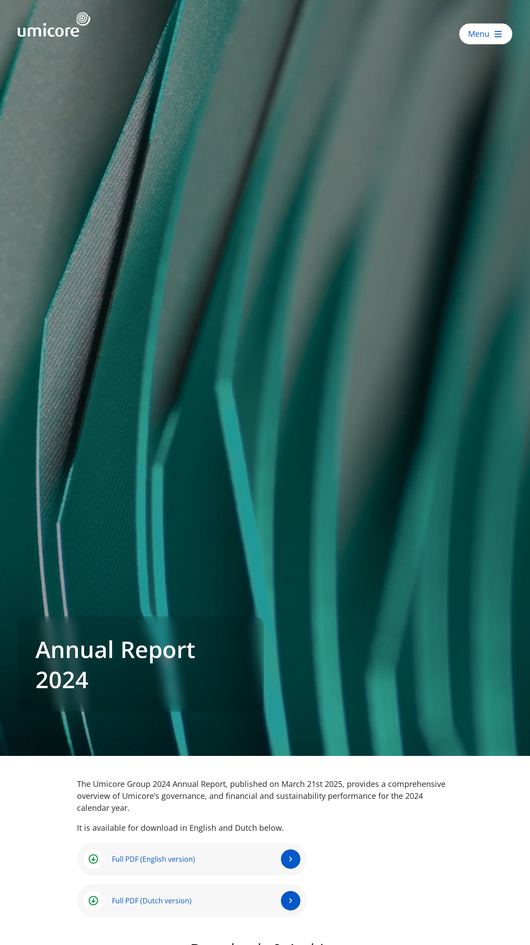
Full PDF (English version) (153, 859)
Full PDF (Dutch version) (152, 901)
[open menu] (485, 33)
